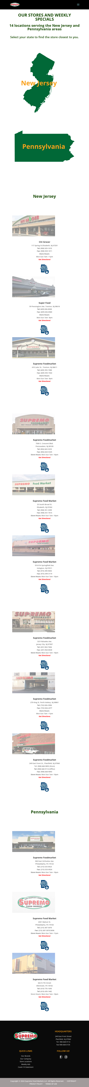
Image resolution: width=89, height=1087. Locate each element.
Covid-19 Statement (25, 1067)
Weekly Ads (25, 1064)
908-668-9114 (65, 1042)
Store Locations (26, 1061)
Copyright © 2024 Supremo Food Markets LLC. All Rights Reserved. (37, 1081)
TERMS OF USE (51, 1084)
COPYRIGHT (71, 1081)
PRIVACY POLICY (36, 1084)
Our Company (25, 1059)
